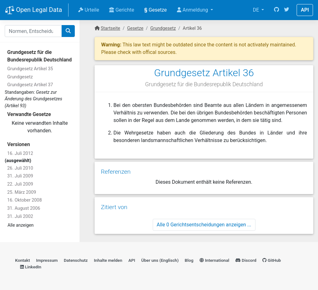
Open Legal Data (33, 10)
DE (256, 10)
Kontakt (22, 260)
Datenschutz (76, 260)
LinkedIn (30, 266)
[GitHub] (276, 10)
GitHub (271, 260)
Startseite (110, 28)
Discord (245, 260)
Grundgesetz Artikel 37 (30, 84)
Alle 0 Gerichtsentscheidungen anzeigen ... (204, 225)
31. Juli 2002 (20, 216)
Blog (189, 260)
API (305, 10)
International (214, 260)
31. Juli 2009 (20, 176)
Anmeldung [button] (193, 10)
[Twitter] (287, 10)
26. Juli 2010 (20, 168)
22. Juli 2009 (20, 184)
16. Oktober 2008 (24, 200)
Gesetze (155, 10)
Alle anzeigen (21, 225)
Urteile (88, 10)
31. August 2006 (23, 208)
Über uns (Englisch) (160, 260)
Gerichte (121, 10)
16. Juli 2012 (20, 153)
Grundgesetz (20, 77)
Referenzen (116, 171)
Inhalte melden (108, 260)
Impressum (47, 260)
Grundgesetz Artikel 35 (30, 68)
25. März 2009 (21, 192)
